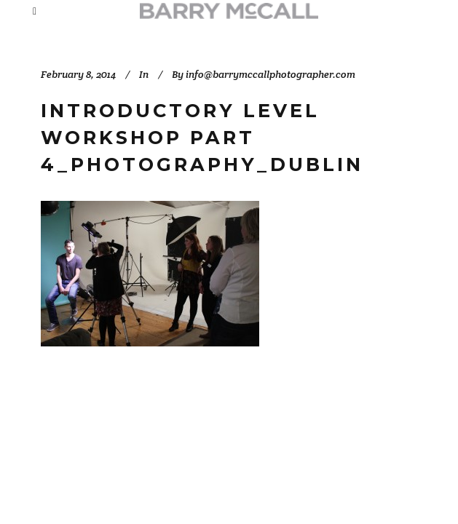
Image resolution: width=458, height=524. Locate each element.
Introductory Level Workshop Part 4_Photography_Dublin (202, 137)
